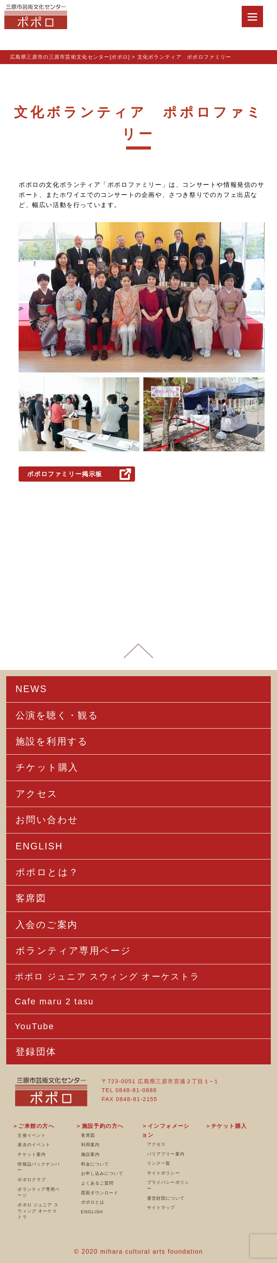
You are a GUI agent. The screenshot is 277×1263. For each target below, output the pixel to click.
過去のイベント (33, 1144)
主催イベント (31, 1135)
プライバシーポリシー (168, 1185)
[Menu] (252, 16)
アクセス (156, 1144)
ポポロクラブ (31, 1179)
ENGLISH (92, 1211)
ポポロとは (93, 1202)
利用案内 (90, 1144)
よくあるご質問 (97, 1183)
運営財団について (166, 1198)
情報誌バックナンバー (38, 1167)
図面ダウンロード (100, 1192)
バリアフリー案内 (166, 1154)
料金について (95, 1164)
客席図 (88, 1135)
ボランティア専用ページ (38, 1192)
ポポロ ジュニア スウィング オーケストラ (37, 1210)
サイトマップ (161, 1207)
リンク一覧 (159, 1163)
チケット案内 (31, 1154)
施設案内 (90, 1154)
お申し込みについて (102, 1173)
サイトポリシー (163, 1173)
